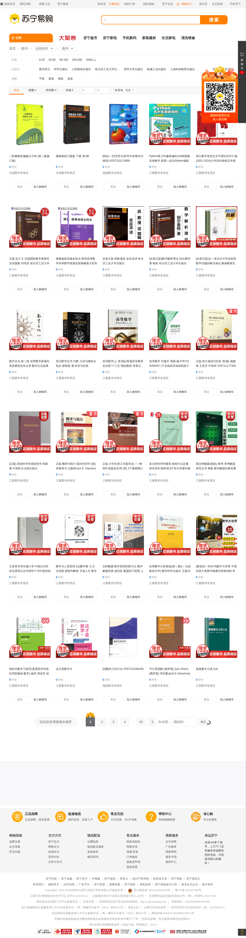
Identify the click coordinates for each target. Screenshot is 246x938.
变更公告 (133, 907)
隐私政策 (145, 884)
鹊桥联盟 (114, 884)
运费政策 (92, 841)
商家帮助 (171, 851)
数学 (65, 48)
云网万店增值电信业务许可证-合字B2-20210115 (59, 896)
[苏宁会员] (167, 4)
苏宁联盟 (99, 884)
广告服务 (171, 846)
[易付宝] (203, 4)
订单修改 (131, 856)
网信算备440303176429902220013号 (173, 913)
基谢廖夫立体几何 (207, 669)
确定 (204, 722)
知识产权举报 (140, 878)
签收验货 (92, 851)
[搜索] (154, 20)
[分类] (31, 38)
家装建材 (149, 38)
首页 (12, 48)
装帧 (14, 78)
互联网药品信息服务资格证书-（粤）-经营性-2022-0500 (182, 896)
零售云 (124, 878)
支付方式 (54, 835)
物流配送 (93, 835)
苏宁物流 (109, 878)
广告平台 (84, 884)
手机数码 (129, 38)
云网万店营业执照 (155, 907)
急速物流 (74, 814)
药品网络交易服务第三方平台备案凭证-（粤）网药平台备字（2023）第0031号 (99, 913)
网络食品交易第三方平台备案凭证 (57, 901)
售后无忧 (117, 814)
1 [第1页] (90, 720)
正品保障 (31, 814)
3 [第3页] (113, 720)
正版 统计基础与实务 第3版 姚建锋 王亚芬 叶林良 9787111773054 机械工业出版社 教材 (216, 366)
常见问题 (14, 851)
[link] (16, 90)
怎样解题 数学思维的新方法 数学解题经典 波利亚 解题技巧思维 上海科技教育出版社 (123, 571)
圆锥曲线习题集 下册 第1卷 (72, 156)
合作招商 (171, 841)
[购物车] (186, 4)
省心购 (208, 814)
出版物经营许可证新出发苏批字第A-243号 (118, 896)
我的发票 (131, 867)
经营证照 (88, 901)
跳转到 (178, 722)
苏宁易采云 (193, 878)
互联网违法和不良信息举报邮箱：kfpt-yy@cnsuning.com (132, 901)
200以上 (91, 59)
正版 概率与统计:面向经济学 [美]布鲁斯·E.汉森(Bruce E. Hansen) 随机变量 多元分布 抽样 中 (76, 468)
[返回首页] (9, 4)
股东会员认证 (189, 884)
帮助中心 (165, 814)
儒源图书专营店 (112, 173)
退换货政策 (133, 841)
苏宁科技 (51, 878)
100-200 (77, 59)
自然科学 (41, 48)
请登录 (101, 4)
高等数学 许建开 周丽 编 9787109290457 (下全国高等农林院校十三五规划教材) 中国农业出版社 (169, 366)
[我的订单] (131, 4)
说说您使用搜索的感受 (56, 722)
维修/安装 (132, 851)
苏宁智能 (176, 878)
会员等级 (14, 846)
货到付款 (53, 856)
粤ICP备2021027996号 (188, 890)
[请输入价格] (87, 90)
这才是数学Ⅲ (64, 669)
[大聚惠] (67, 38)
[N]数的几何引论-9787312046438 (123, 669)
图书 (24, 48)
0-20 (42, 59)
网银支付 (53, 846)
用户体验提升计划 (166, 884)
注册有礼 (114, 4)
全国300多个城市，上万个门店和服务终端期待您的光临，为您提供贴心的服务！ (214, 853)
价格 (14, 59)
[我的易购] (150, 4)
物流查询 (92, 856)
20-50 (52, 59)
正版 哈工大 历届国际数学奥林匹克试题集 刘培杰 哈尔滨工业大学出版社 (29, 263)
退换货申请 (133, 861)
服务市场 (171, 856)
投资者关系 (160, 878)
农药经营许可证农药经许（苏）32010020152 (198, 907)
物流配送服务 (95, 846)
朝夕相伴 (207, 884)
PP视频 (96, 878)
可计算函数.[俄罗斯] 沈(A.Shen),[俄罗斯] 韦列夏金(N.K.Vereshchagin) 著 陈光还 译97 (169, 673)
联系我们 (38, 884)
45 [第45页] (141, 720)
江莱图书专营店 (159, 173)
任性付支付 (55, 861)
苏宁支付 (53, 841)
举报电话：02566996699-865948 (190, 901)
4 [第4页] (124, 720)
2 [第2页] (101, 720)
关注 (20, 186)
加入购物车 (40, 186)
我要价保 (131, 846)
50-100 (64, 59)
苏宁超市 (90, 38)
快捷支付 (53, 851)
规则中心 (171, 861)
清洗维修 (188, 38)
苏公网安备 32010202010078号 (149, 890)
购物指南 (15, 835)
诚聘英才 (53, 884)
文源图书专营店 (19, 173)
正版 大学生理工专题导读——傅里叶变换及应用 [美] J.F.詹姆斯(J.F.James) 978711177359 (123, 468)
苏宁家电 (110, 38)
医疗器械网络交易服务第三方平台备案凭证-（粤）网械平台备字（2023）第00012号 (72, 907)
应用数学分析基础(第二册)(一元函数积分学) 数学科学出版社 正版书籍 (170, 571)
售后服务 (132, 835)
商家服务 (172, 835)
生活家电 (168, 38)
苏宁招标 (129, 884)
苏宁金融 (66, 878)
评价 (13, 167)
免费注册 (14, 841)
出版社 (15, 69)
